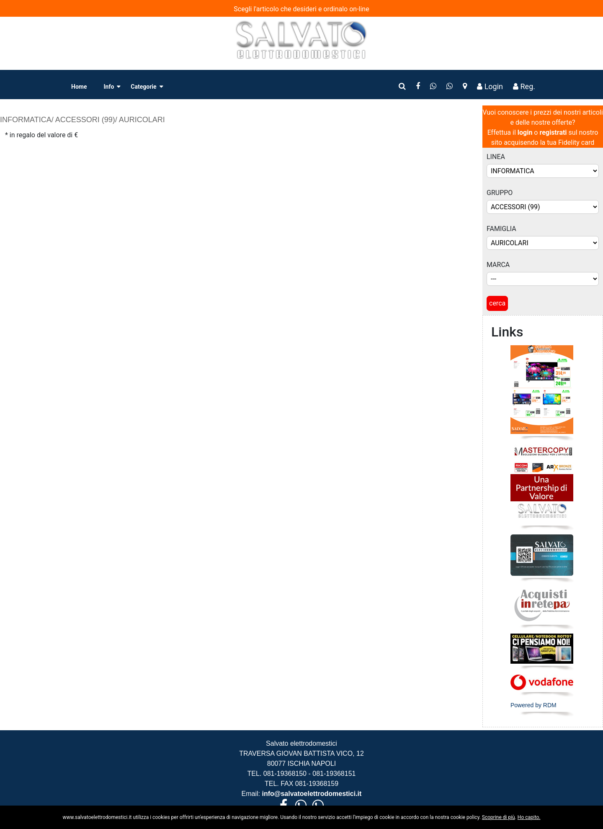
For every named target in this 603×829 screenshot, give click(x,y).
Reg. (524, 86)
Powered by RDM (533, 705)
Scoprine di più (498, 817)
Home (79, 86)
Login (490, 86)
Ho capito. (529, 817)
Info (108, 86)
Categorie (143, 86)
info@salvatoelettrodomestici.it (310, 793)
